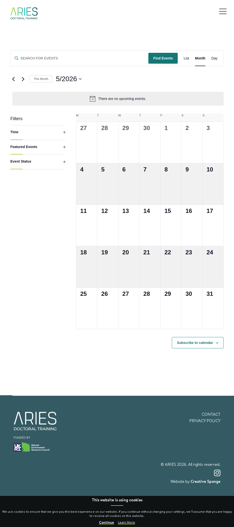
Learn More (126, 522)
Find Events (163, 58)
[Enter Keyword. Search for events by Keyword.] (79, 58)
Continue (106, 522)
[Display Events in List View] (186, 58)
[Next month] (23, 79)
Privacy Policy (204, 421)
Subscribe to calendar (195, 343)
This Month (41, 79)
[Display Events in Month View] (200, 58)
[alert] (118, 99)
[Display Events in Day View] (214, 58)
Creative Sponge (205, 481)
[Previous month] (13, 79)
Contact (211, 414)
